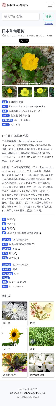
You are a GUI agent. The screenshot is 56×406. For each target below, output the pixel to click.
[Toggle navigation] (50, 5)
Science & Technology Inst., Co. (28, 392)
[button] (9, 92)
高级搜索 (49, 23)
